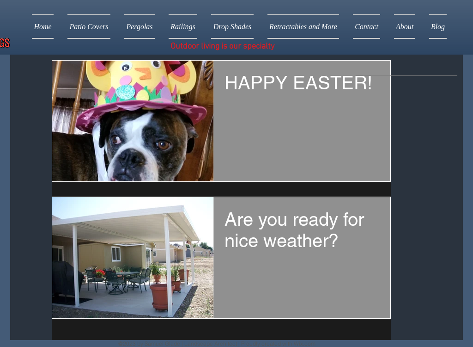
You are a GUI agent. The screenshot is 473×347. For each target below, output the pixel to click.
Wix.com (304, 343)
